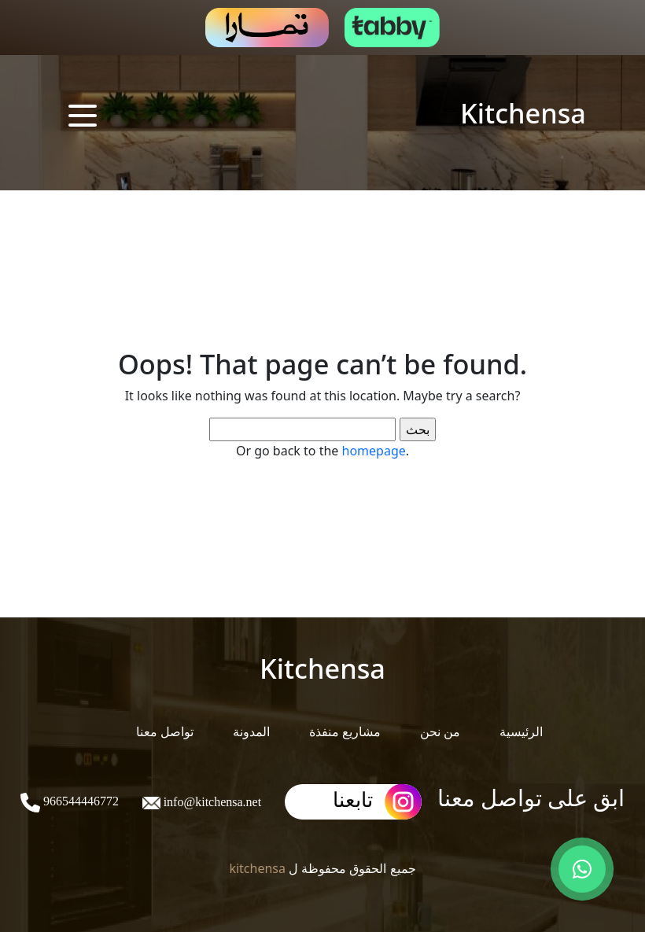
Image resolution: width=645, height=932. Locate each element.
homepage (374, 450)
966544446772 (79, 801)
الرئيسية (521, 732)
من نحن (440, 732)
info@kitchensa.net (210, 802)
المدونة (251, 732)
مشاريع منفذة (345, 732)
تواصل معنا (165, 732)
